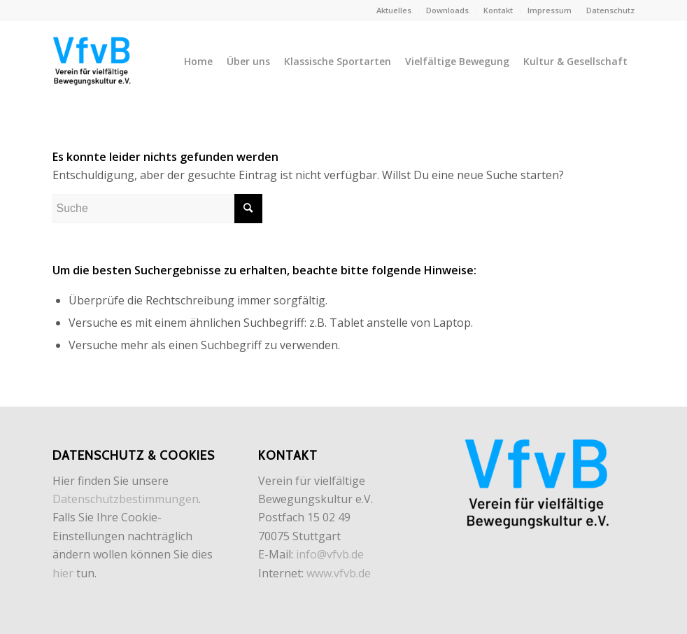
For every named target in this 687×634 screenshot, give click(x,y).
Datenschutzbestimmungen (125, 499)
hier (62, 573)
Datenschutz (610, 10)
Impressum (549, 10)
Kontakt (498, 10)
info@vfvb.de (330, 554)
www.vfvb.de (338, 573)
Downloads (447, 10)
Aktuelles (393, 10)
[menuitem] (394, 10)
